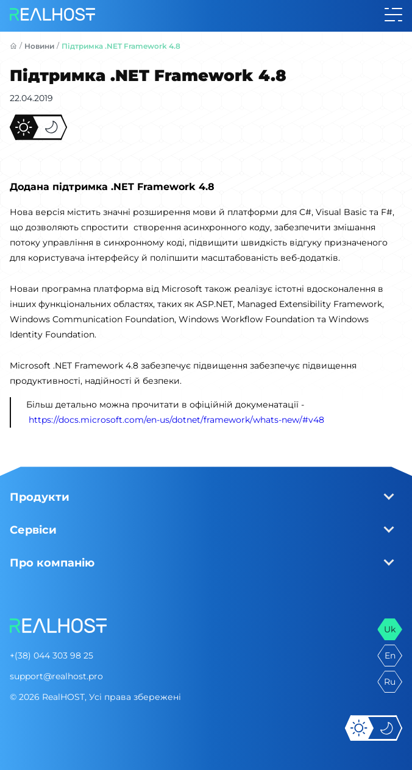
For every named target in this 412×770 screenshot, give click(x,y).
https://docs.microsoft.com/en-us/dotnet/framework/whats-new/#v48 (176, 419)
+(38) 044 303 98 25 (51, 655)
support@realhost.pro (56, 676)
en (390, 655)
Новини (39, 46)
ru (390, 681)
